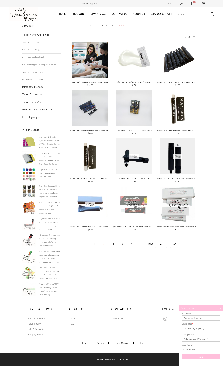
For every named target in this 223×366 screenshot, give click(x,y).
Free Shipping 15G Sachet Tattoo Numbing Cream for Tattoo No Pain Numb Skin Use (146, 82)
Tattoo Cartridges (31, 101)
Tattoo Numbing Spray (31, 42)
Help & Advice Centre (38, 329)
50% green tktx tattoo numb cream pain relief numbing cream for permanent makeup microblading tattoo (50, 256)
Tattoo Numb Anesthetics (36, 34)
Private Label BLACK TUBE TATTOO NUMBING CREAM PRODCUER (99, 178)
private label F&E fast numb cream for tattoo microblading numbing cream (186, 227)
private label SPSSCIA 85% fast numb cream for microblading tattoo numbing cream (146, 227)
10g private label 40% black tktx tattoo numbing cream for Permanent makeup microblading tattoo (49, 223)
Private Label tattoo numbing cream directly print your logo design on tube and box (189, 130)
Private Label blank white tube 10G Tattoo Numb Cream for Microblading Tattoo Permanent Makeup (109, 227)
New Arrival (98, 14)
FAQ (72, 323)
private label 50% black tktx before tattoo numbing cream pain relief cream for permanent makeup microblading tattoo (50, 240)
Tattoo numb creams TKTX (33, 72)
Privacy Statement (37, 318)
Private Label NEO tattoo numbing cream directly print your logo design (141, 130)
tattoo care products (32, 86)
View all (99, 3)
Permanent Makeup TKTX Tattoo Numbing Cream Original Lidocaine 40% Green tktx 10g (49, 289)
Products (78, 14)
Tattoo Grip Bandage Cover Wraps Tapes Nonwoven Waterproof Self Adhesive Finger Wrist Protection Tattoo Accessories (49, 191)
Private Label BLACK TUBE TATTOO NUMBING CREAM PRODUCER (186, 82)
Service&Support (161, 14)
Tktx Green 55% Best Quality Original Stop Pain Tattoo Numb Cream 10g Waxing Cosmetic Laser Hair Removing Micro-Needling (49, 273)
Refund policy (34, 323)
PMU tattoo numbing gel (32, 50)
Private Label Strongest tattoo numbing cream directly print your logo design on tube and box (106, 130)
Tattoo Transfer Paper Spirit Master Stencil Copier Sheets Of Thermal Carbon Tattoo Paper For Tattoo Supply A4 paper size (49, 158)
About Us (139, 14)
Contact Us (119, 14)
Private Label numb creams (33, 79)
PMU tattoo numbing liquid (33, 57)
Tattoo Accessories (32, 94)
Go (174, 243)
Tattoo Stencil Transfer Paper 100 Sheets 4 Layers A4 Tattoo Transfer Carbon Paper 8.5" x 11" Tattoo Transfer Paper (49, 142)
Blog (181, 14)
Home (62, 14)
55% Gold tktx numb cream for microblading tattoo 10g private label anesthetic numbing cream (49, 207)
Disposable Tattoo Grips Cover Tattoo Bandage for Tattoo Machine (49, 173)
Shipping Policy (35, 334)
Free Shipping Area (32, 117)
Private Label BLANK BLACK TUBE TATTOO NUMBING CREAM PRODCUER (146, 178)
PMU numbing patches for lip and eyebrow (39, 64)
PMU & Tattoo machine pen (37, 109)
